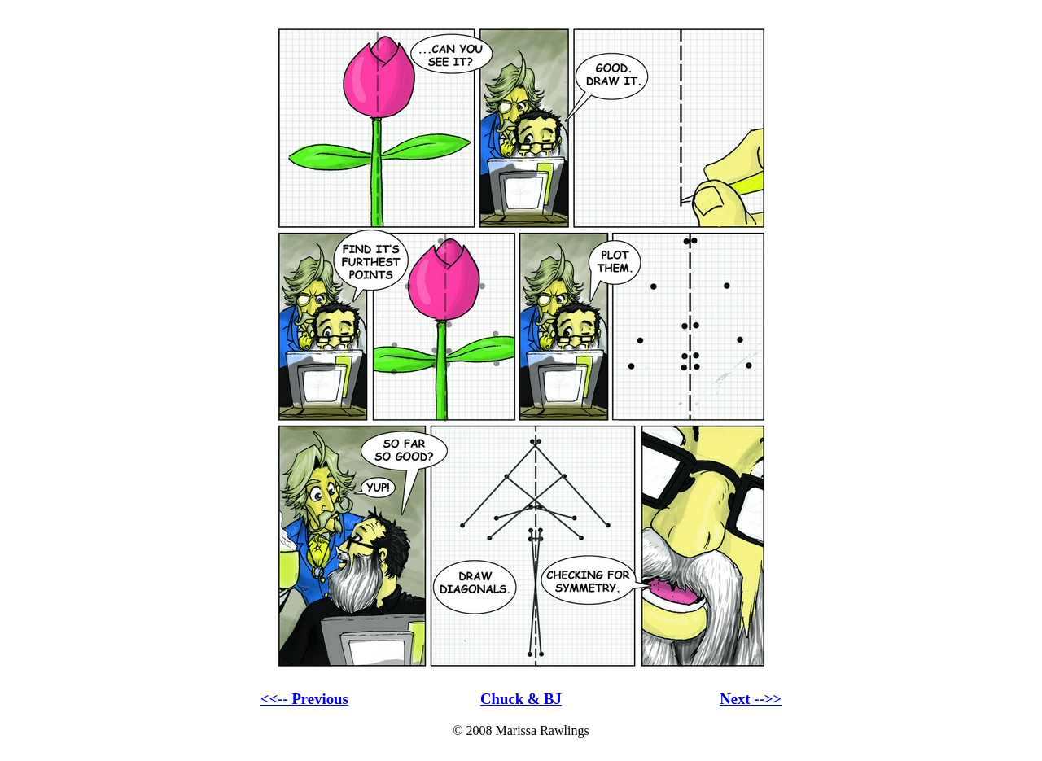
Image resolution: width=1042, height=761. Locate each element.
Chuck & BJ (521, 698)
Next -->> (751, 698)
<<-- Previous (304, 698)
